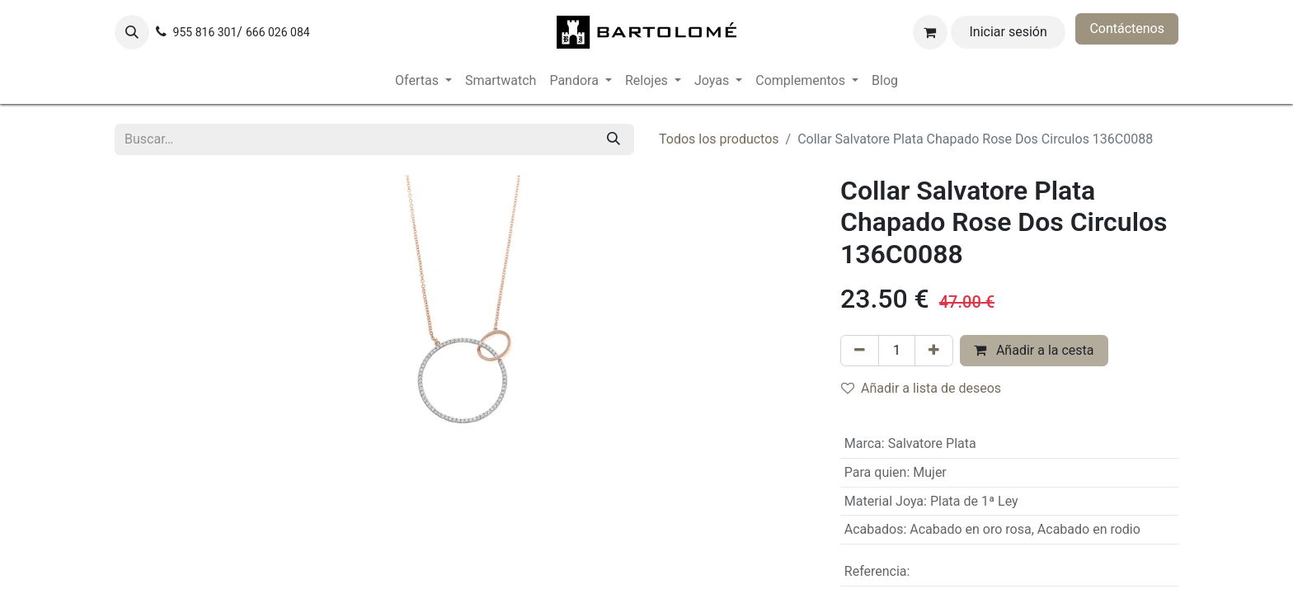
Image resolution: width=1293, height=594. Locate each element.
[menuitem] (423, 80)
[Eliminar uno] (859, 350)
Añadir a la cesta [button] (1034, 350)
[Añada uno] (934, 350)
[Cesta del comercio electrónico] (930, 32)
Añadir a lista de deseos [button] (921, 388)
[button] (132, 32)
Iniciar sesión (1008, 32)
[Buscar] (613, 139)
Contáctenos (1126, 28)
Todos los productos (719, 139)
